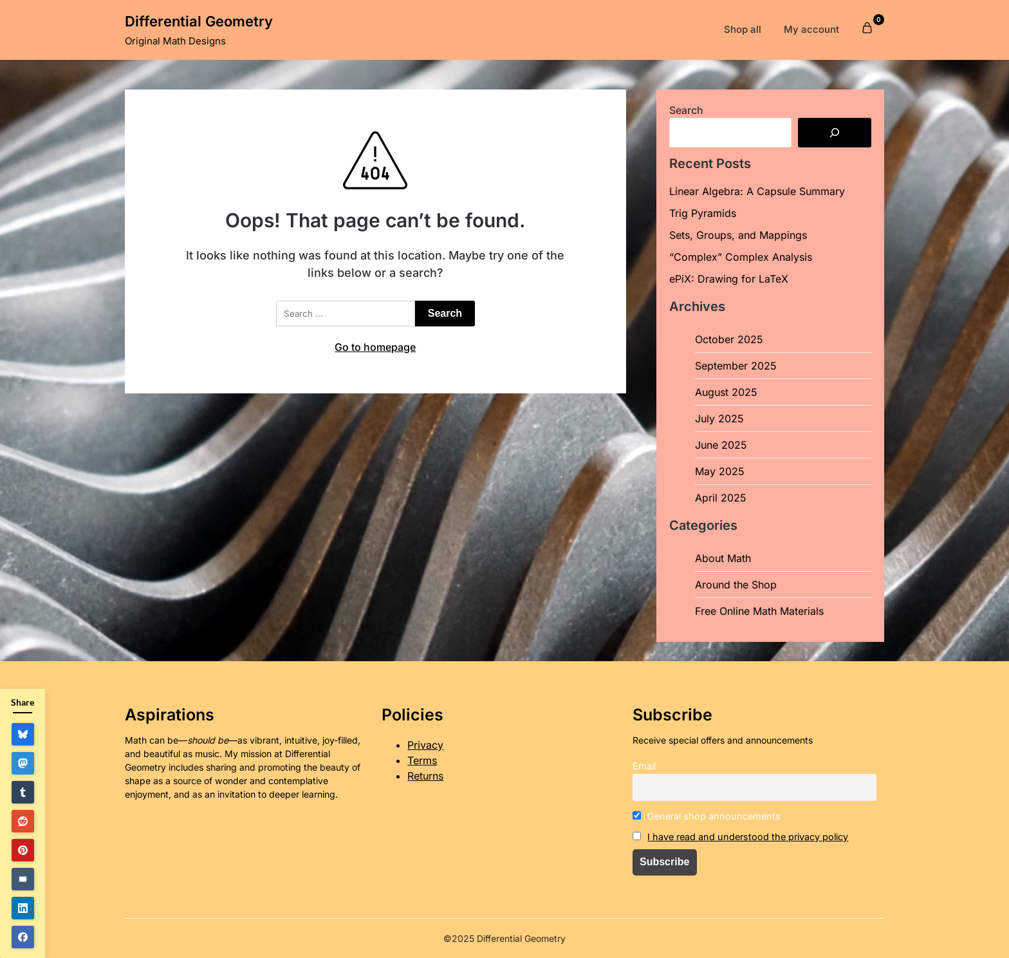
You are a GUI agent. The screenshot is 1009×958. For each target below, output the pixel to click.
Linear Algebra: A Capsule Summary (757, 191)
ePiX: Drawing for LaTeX (728, 278)
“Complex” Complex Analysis (740, 256)
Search (686, 110)
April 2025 (720, 497)
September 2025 (736, 365)
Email (644, 765)
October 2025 (729, 339)
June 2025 (721, 444)
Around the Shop (736, 584)
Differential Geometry (199, 21)
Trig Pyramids (702, 213)
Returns (425, 775)
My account (811, 29)
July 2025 (719, 418)
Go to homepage (375, 347)
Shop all (742, 29)
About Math (723, 558)
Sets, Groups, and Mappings (738, 235)
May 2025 (720, 471)
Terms (422, 760)
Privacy (425, 744)
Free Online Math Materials (759, 611)
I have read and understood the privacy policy (747, 836)
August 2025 (726, 392)
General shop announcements (707, 816)
